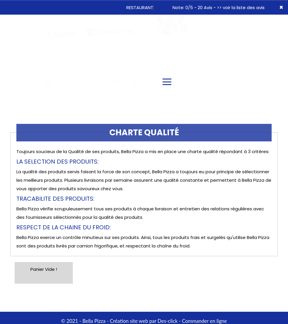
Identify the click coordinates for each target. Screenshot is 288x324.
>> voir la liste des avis (241, 7)
